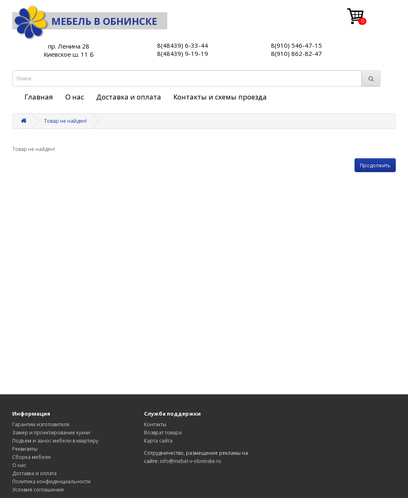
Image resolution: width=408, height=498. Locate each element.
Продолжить (375, 165)
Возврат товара (163, 432)
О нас (74, 97)
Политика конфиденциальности (51, 481)
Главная (38, 97)
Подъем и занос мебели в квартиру (55, 440)
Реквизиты (25, 448)
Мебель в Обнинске (84, 21)
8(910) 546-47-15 (296, 45)
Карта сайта (158, 440)
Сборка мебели (31, 457)
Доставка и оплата (128, 97)
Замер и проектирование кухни (51, 432)
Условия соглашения (38, 489)
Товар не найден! (65, 120)
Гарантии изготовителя (40, 424)
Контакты (155, 424)
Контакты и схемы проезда (220, 97)
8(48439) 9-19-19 (182, 53)
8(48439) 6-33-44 (182, 45)
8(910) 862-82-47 (296, 53)
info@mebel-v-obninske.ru (190, 461)
